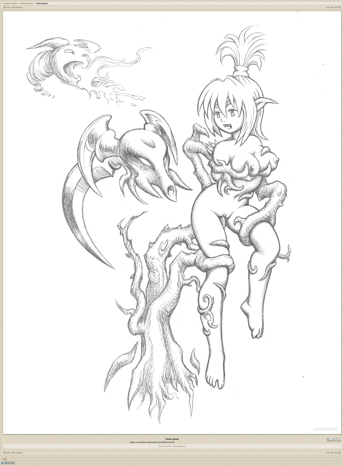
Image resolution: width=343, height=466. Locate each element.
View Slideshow (178, 446)
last (335, 7)
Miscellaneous (27, 3)
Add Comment (165, 446)
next (328, 7)
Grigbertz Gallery (10, 3)
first (8, 7)
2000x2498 (337, 441)
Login (4, 459)
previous (18, 7)
